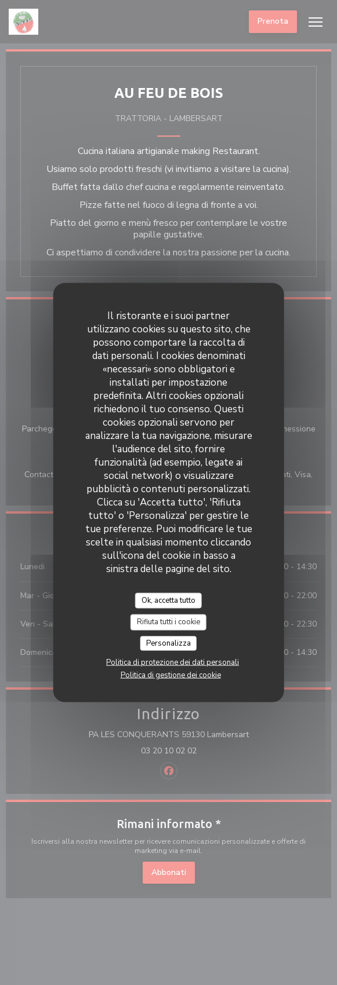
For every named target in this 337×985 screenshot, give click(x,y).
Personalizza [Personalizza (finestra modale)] (168, 643)
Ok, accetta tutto (168, 600)
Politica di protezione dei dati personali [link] (172, 662)
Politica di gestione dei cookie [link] (171, 675)
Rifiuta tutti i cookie (168, 622)
